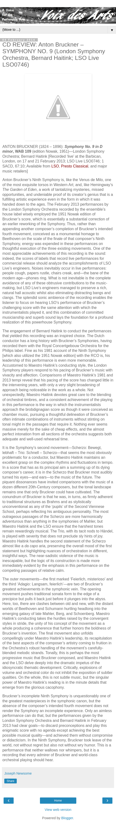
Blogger (67, 818)
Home (58, 800)
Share (10, 781)
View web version (58, 810)
